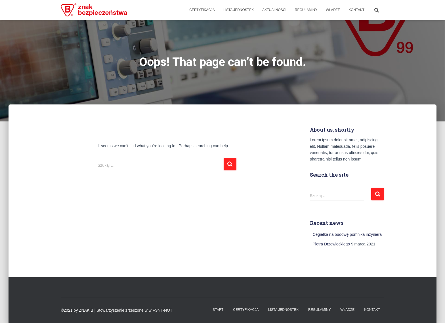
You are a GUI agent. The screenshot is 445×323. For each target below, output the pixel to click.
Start (218, 310)
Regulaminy (306, 10)
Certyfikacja (202, 10)
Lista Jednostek (238, 10)
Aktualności (274, 10)
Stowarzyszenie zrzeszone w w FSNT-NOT (134, 310)
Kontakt (356, 10)
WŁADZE (333, 10)
